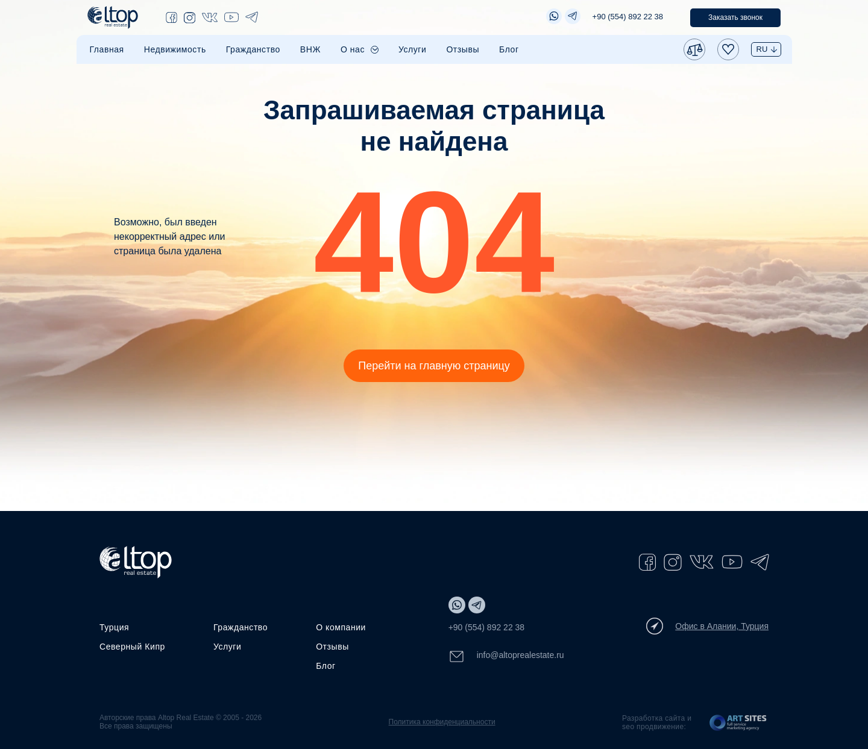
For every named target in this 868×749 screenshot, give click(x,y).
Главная (107, 49)
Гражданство (253, 49)
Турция (114, 627)
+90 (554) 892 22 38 (628, 16)
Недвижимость (175, 49)
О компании (341, 627)
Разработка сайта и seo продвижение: (656, 722)
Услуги (412, 49)
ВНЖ (310, 49)
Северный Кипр (132, 646)
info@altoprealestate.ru (506, 656)
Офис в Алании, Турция (707, 626)
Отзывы (462, 49)
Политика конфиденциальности (442, 722)
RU (762, 49)
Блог (509, 49)
